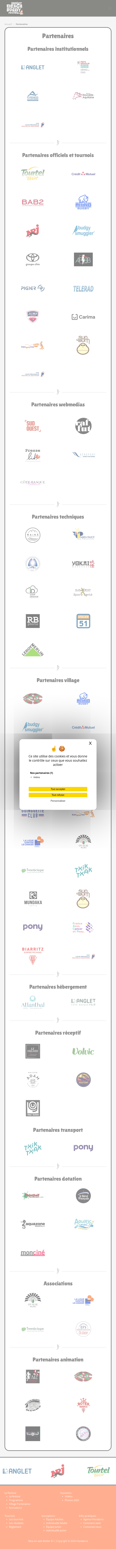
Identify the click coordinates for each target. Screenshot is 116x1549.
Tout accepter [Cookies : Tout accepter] (58, 789)
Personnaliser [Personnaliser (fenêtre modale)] (58, 801)
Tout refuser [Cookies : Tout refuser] (58, 795)
